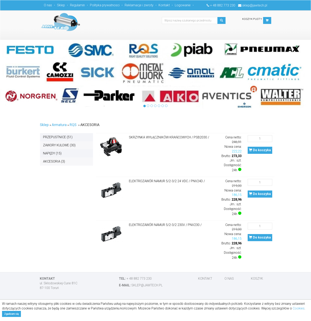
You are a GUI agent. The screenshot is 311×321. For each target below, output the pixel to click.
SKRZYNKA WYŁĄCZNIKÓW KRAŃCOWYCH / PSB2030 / (169, 137)
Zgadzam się (11, 313)
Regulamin (77, 5)
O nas (48, 5)
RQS (73, 125)
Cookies (299, 308)
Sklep (61, 5)
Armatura (59, 125)
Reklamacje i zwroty (139, 5)
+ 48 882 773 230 (222, 5)
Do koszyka (260, 150)
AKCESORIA (89, 125)
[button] (267, 20)
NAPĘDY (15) (52, 153)
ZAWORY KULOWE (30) (59, 145)
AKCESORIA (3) (54, 161)
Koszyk (257, 278)
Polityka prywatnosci (105, 5)
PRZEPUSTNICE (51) (57, 137)
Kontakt (164, 5)
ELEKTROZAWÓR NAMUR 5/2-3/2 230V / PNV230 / (165, 225)
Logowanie (183, 5)
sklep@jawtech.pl (254, 5)
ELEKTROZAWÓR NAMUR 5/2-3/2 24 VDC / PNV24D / (167, 181)
